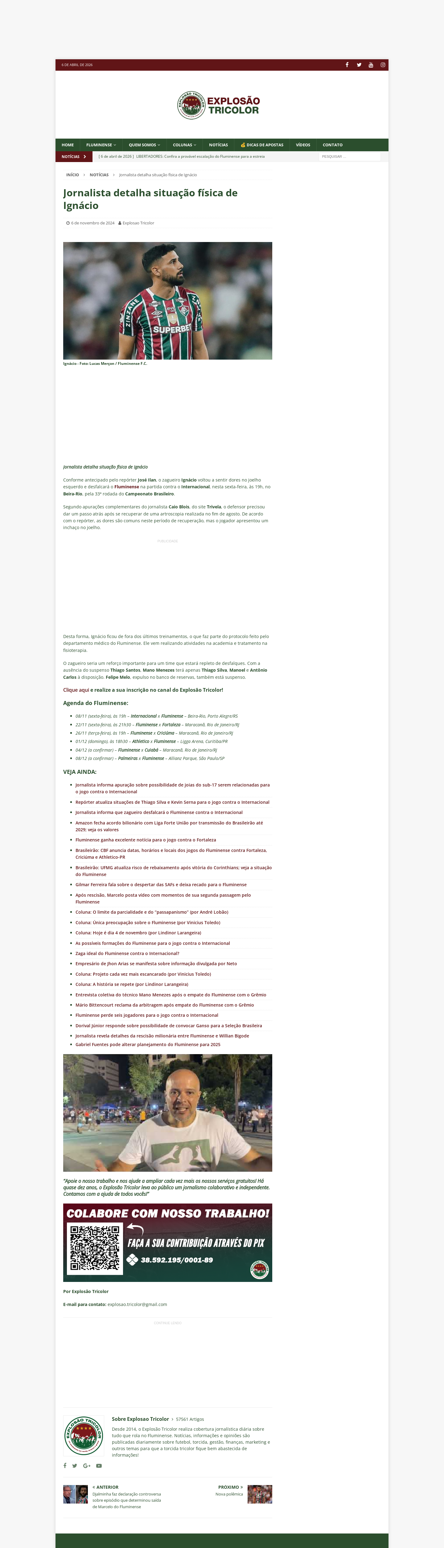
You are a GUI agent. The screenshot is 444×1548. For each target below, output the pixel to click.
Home (68, 144)
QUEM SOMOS (148, 144)
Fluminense (102, 144)
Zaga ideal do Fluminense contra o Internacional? (127, 953)
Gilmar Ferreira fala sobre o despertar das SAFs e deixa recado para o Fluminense (161, 884)
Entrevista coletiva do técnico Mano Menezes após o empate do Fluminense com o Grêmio (171, 994)
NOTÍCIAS (228, 144)
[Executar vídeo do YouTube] (167, 1112)
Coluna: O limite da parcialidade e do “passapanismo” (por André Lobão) (152, 912)
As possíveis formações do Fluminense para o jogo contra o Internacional (153, 943)
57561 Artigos (190, 1419)
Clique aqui (76, 689)
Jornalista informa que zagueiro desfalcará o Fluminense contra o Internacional (159, 812)
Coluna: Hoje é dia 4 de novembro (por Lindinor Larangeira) (138, 933)
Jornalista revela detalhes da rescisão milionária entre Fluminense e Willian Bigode (162, 1036)
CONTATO (349, 144)
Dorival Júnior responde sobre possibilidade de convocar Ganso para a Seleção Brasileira (169, 1025)
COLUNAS (190, 144)
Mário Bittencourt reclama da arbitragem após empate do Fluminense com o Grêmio (165, 1005)
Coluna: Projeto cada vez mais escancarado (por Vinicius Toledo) (143, 974)
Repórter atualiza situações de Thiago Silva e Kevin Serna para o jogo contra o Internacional (172, 802)
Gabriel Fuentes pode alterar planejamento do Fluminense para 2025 (148, 1044)
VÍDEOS (319, 144)
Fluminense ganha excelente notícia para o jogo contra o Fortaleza (146, 840)
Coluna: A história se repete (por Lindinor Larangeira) (132, 984)
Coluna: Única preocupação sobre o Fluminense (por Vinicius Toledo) (148, 922)
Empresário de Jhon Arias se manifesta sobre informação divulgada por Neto (156, 963)
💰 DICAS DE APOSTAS (274, 144)
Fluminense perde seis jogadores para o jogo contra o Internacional (147, 1015)
